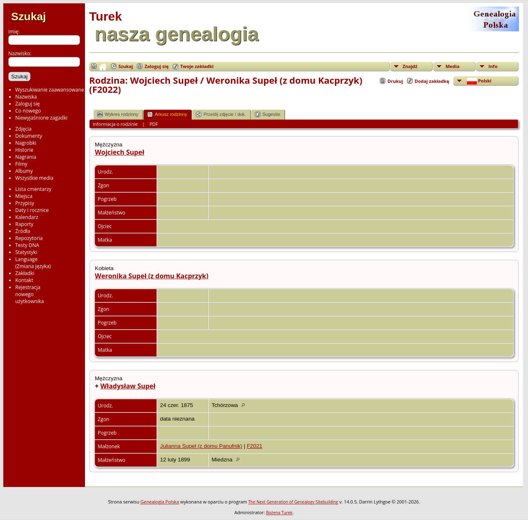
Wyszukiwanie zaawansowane (49, 89)
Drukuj (395, 81)
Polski (478, 81)
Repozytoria (28, 238)
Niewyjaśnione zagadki (41, 117)
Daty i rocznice (32, 210)
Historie (24, 149)
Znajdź (410, 66)
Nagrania (25, 156)
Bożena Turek (279, 512)
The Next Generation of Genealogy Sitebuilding (293, 502)
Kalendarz (26, 217)
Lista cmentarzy (33, 189)
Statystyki (26, 252)
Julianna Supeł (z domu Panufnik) (201, 446)
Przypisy (24, 203)
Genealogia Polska (160, 502)
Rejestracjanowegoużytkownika (29, 294)
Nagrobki (25, 142)
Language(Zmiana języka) (33, 263)
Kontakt (24, 280)
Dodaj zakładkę (432, 81)
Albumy (24, 170)
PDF (154, 124)
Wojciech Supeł (119, 152)
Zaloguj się (27, 103)
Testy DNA (27, 245)
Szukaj (28, 16)
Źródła (22, 231)
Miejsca (24, 196)
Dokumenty (28, 135)
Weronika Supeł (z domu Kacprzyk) (151, 275)
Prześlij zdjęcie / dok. (221, 114)
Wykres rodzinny (117, 114)
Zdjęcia (23, 128)
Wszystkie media (34, 177)
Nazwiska (26, 96)
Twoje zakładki (197, 66)
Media (453, 66)
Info (492, 66)
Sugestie (267, 114)
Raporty (24, 224)
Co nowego (28, 110)
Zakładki (24, 273)
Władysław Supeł (127, 386)
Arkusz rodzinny (167, 114)
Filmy (21, 163)
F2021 (254, 446)
